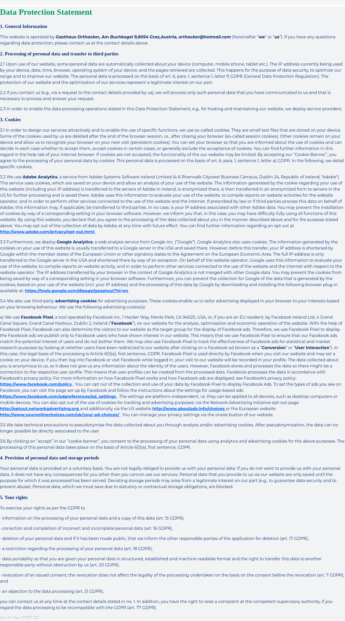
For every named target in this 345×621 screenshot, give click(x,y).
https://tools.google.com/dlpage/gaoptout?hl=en (76, 290)
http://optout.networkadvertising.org (40, 408)
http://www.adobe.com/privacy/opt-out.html (48, 231)
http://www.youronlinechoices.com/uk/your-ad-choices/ (60, 414)
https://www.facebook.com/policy (36, 384)
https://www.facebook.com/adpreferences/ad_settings (58, 396)
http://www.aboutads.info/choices (189, 408)
